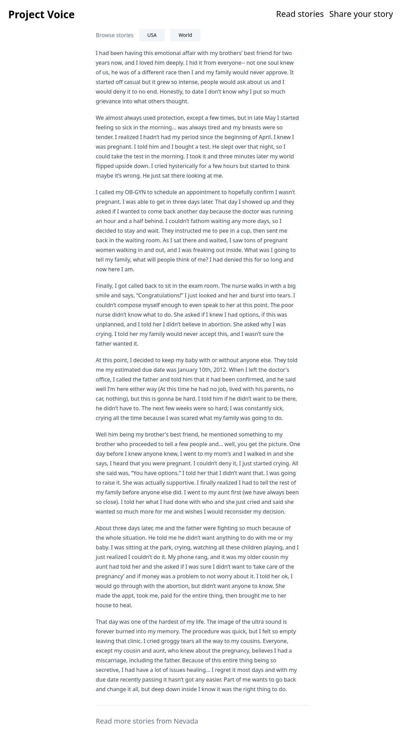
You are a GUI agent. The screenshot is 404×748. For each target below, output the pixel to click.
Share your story (361, 13)
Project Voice (41, 14)
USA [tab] (152, 35)
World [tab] (185, 35)
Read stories (300, 13)
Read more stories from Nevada (147, 721)
